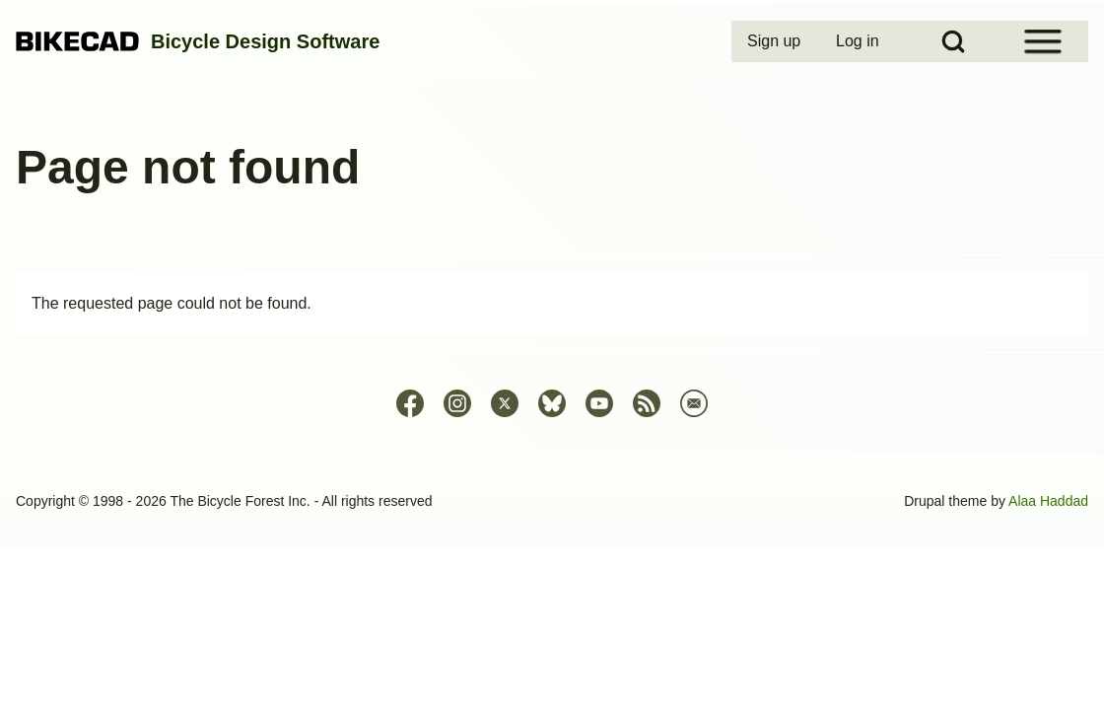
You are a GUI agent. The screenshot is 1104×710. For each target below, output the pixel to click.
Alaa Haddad (1048, 501)
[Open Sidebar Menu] (1043, 41)
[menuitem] (775, 41)
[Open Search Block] (953, 41)
